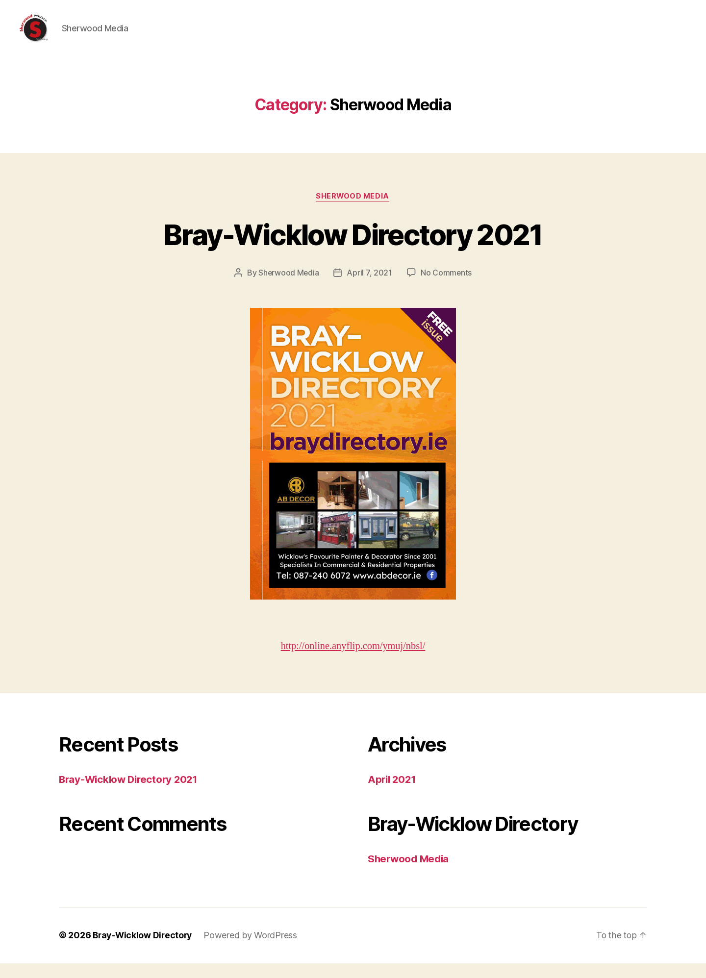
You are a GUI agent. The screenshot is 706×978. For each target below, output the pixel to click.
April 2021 (393, 794)
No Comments (446, 288)
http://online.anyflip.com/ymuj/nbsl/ (353, 661)
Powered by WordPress (254, 950)
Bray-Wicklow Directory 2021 (352, 249)
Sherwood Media (353, 211)
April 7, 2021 (370, 288)
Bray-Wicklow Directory (144, 950)
